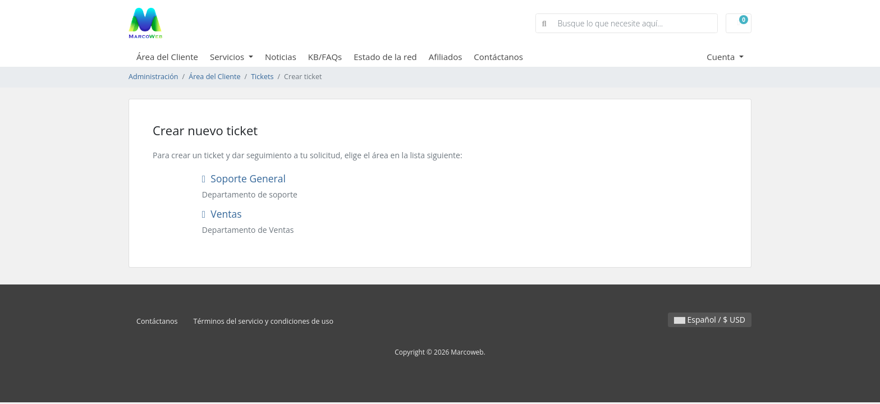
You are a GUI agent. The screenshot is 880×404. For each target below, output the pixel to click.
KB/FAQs (325, 56)
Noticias (280, 56)
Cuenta (722, 56)
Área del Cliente (167, 56)
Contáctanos (498, 56)
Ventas (222, 214)
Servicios (228, 56)
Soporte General (244, 178)
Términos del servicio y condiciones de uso (264, 321)
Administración (153, 76)
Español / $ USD (709, 319)
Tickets (262, 76)
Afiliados (445, 56)
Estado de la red (385, 56)
